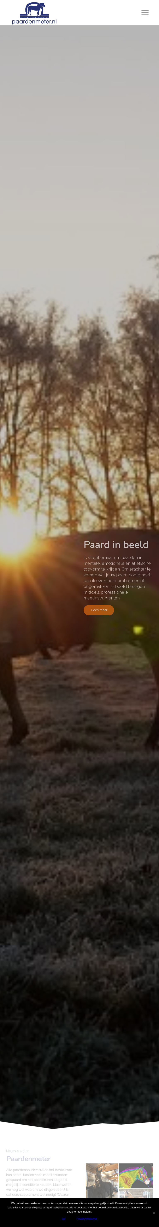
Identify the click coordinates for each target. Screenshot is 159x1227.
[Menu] (144, 12)
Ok (63, 1218)
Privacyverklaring (87, 1218)
